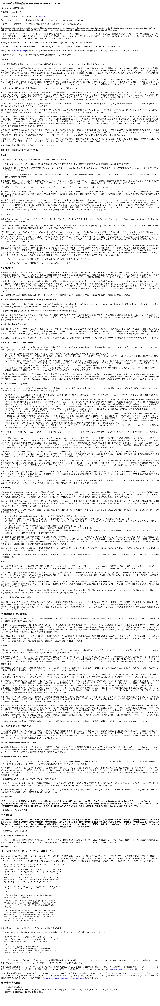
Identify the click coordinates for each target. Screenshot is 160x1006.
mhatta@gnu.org (20, 51)
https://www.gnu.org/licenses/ (120, 980)
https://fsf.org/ (43, 16)
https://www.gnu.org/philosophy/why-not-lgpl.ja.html (65, 989)
